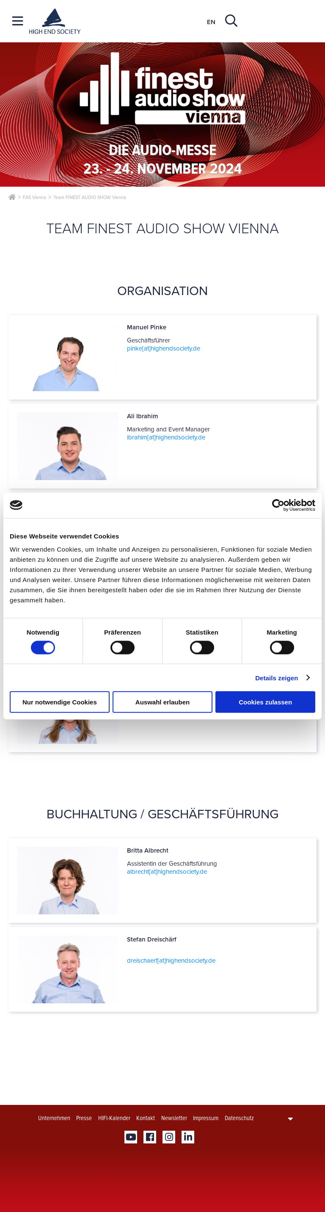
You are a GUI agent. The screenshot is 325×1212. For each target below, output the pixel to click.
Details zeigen (276, 677)
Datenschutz (239, 1118)
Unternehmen (54, 1118)
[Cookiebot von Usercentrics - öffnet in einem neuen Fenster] (278, 505)
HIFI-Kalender (114, 1118)
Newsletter (174, 1118)
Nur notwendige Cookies (59, 702)
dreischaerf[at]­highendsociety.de (171, 960)
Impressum (205, 1118)
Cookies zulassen (265, 702)
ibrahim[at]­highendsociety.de (166, 437)
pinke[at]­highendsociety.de (163, 348)
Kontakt (145, 1118)
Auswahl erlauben (162, 702)
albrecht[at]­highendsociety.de (167, 871)
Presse (84, 1118)
